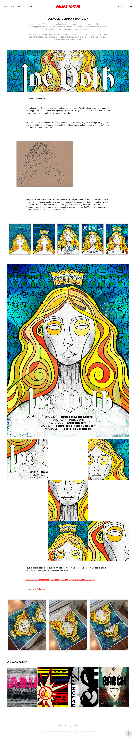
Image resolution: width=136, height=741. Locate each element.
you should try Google (76, 731)
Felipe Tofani (68, 6)
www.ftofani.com (39, 589)
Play (13, 6)
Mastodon (90, 731)
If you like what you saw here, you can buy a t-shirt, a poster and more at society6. (60, 580)
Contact (29, 6)
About (20, 6)
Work (6, 6)
